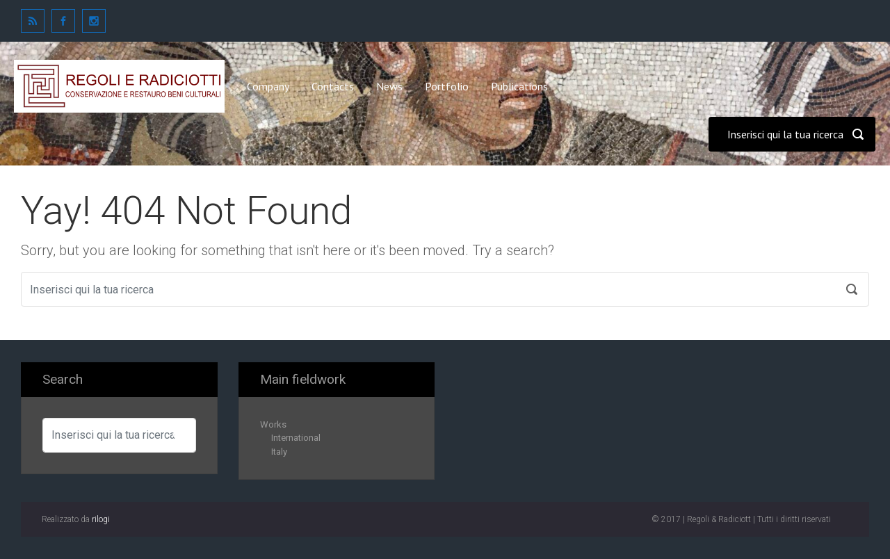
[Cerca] (792, 134)
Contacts (333, 86)
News (389, 86)
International (296, 437)
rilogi (101, 519)
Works (273, 424)
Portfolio (447, 86)
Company (268, 86)
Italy (279, 451)
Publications (519, 86)
